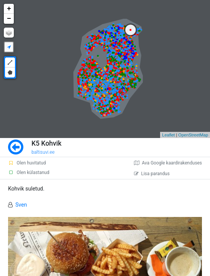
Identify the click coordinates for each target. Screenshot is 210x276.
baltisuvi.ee (43, 152)
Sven (21, 205)
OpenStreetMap (193, 135)
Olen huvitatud (27, 163)
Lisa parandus (152, 173)
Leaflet (168, 135)
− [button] (9, 18)
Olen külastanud (28, 172)
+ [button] (9, 8)
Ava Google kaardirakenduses (168, 163)
